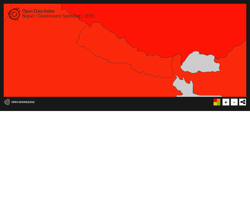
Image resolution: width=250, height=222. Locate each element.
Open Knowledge (23, 102)
